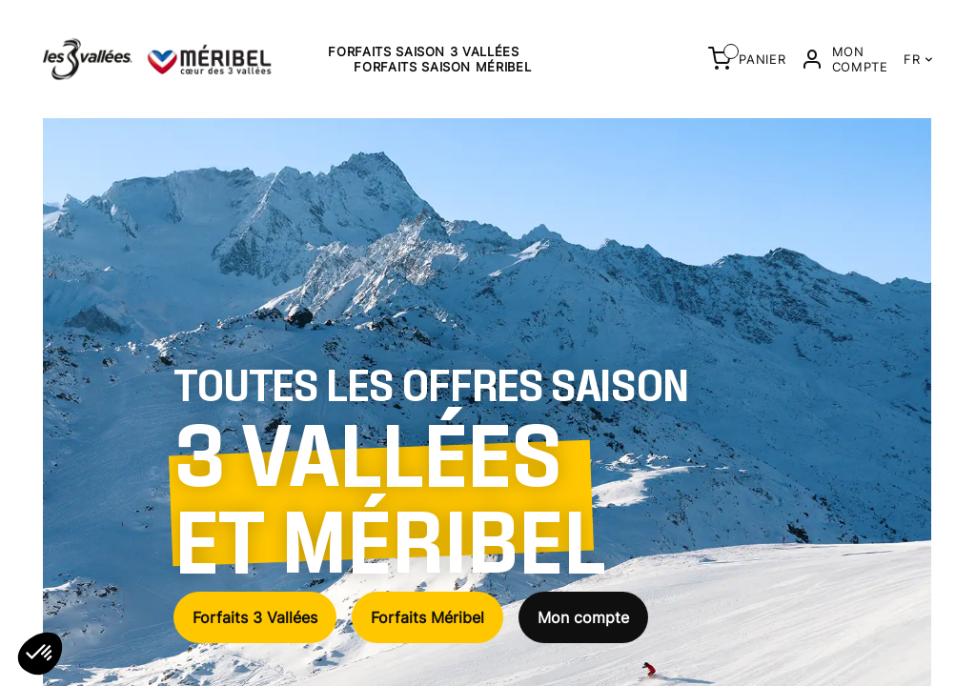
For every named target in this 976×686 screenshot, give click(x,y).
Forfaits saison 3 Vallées (423, 51)
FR (918, 59)
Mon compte (583, 617)
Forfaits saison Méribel (442, 66)
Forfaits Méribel (427, 617)
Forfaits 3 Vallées (255, 617)
